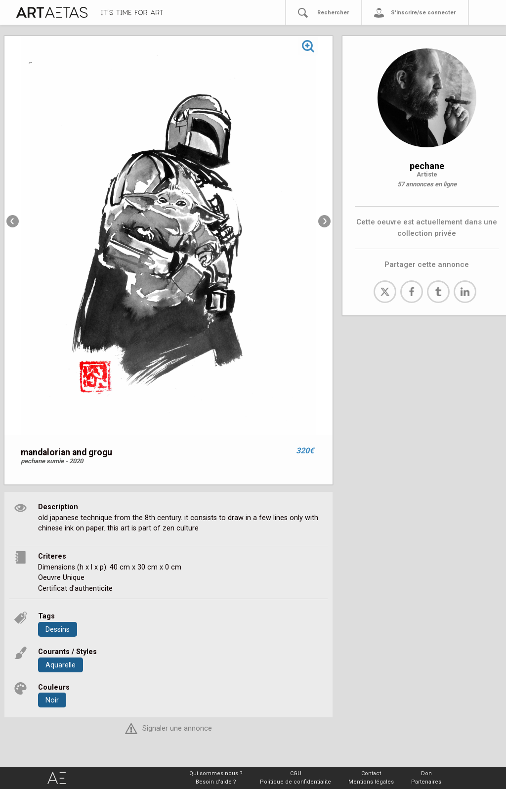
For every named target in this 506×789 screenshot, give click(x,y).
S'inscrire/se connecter (423, 12)
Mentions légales (371, 782)
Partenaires (426, 782)
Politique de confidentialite (295, 782)
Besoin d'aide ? (216, 782)
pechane (427, 166)
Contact (371, 773)
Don (426, 773)
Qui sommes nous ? (216, 773)
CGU (295, 773)
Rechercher (333, 12)
